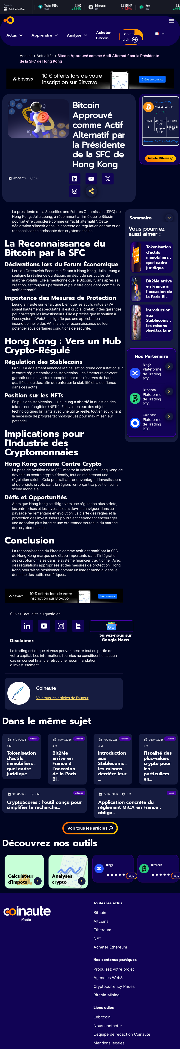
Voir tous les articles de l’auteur (62, 698)
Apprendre (45, 35)
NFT (97, 938)
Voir (131, 876)
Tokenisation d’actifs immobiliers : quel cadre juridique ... (160, 257)
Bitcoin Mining (107, 995)
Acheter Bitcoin (103, 35)
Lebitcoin (102, 1017)
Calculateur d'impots (24, 877)
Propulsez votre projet (114, 969)
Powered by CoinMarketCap (160, 141)
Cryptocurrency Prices (114, 986)
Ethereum (102, 930)
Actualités (45, 55)
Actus (14, 35)
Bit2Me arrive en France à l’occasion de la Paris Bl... (158, 294)
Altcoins (101, 921)
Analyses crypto (65, 877)
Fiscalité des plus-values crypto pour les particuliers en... (158, 766)
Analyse (77, 35)
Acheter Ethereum (110, 947)
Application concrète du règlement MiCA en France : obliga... (129, 807)
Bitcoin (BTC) (162, 102)
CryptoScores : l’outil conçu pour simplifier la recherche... (44, 805)
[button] (169, 218)
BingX (109, 864)
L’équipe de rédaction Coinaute (122, 1034)
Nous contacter (108, 1025)
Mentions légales (109, 1043)
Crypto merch (129, 37)
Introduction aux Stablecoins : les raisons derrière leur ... (160, 333)
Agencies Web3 (108, 977)
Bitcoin (100, 912)
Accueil (26, 55)
